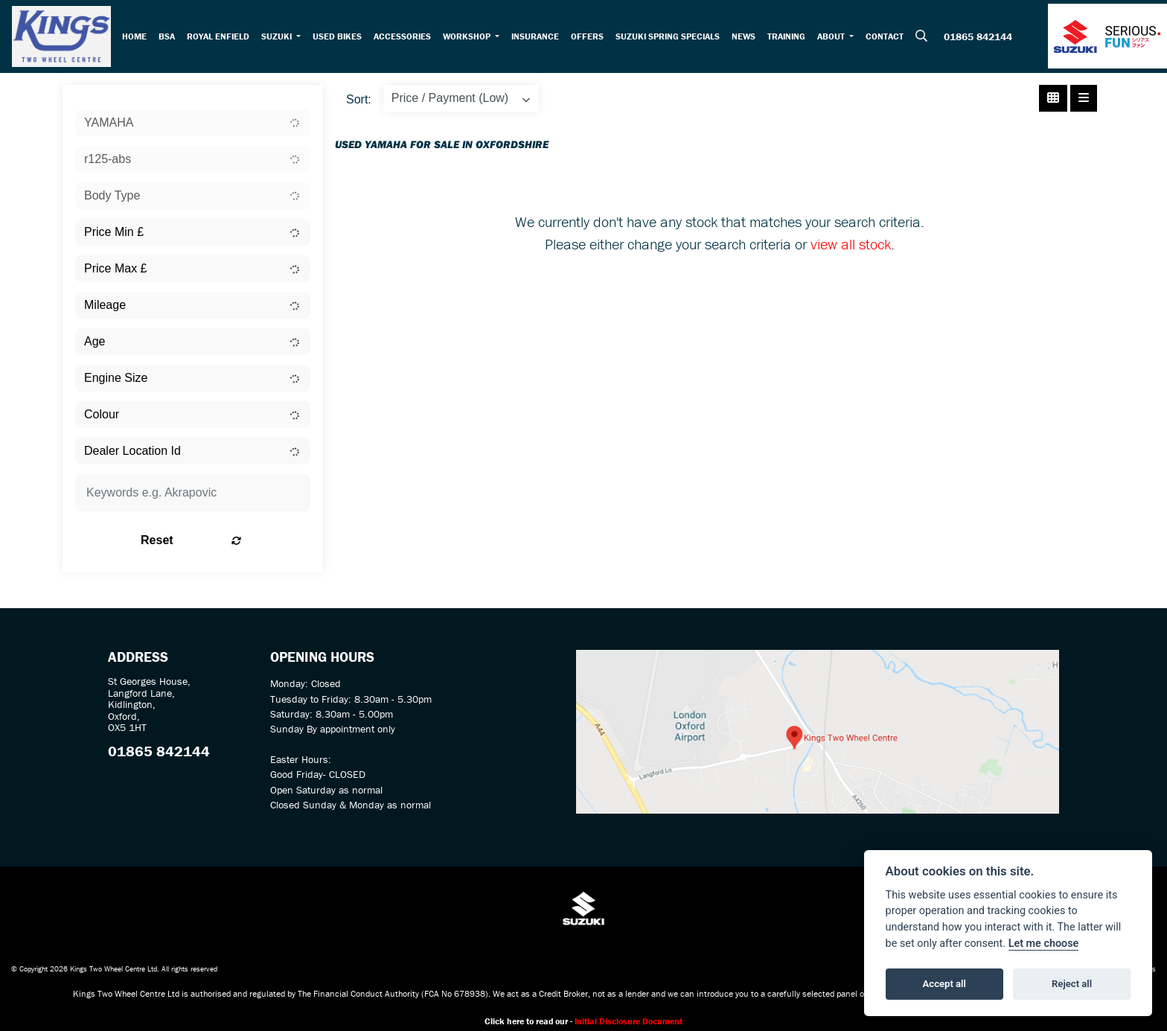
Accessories (404, 37)
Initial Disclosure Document (628, 1024)
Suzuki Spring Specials (670, 37)
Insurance (538, 37)
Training (789, 37)
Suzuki (279, 37)
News (746, 37)
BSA (169, 37)
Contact (888, 37)
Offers (590, 37)
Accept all (944, 983)
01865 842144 (978, 39)
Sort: (358, 103)
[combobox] (192, 126)
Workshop (470, 37)
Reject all (1072, 983)
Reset (234, 543)
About (835, 37)
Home (136, 37)
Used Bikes (339, 37)
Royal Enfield (220, 37)
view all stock (850, 247)
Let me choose (1043, 943)
